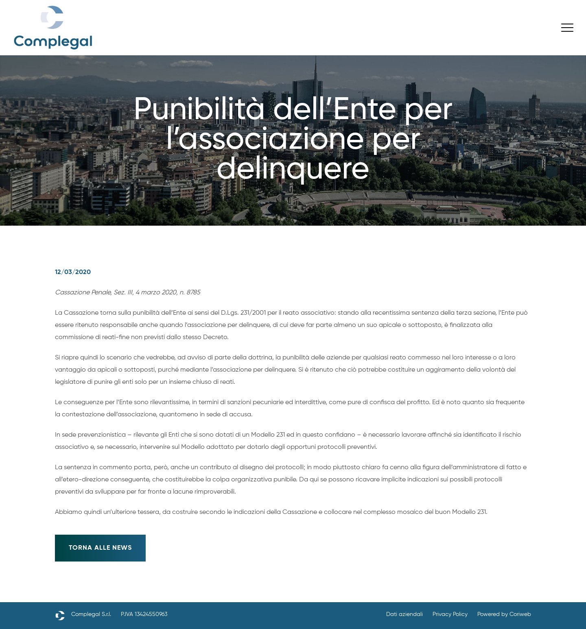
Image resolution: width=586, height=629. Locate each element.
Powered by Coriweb (504, 614)
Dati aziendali (404, 614)
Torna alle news (100, 548)
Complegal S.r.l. (91, 614)
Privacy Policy (450, 614)
